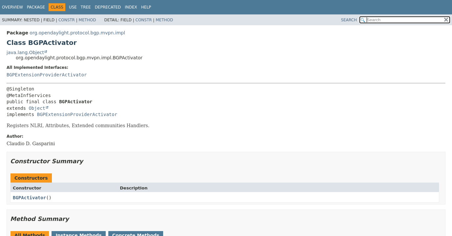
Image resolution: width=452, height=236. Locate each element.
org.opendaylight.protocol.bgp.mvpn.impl (77, 32)
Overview (12, 7)
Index (131, 7)
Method (87, 20)
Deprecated (108, 7)
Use (73, 7)
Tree (86, 7)
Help (146, 7)
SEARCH (349, 20)
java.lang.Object (25, 52)
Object (37, 108)
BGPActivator (29, 197)
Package (36, 7)
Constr (66, 20)
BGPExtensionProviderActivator (47, 74)
